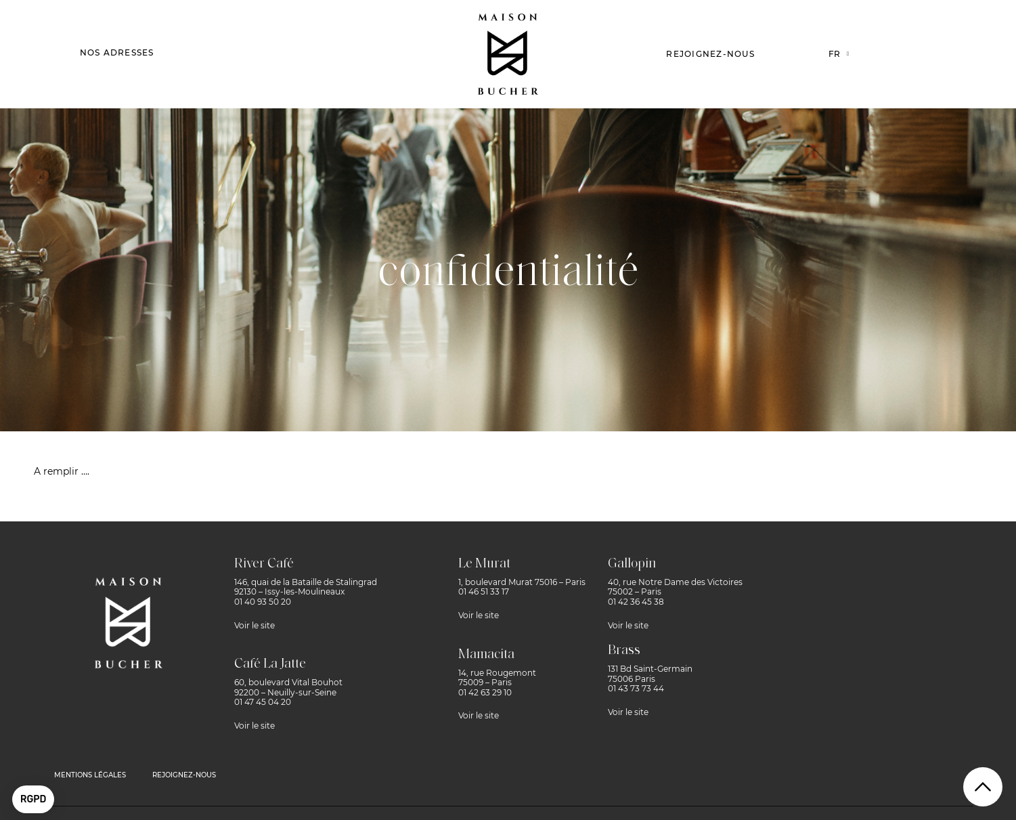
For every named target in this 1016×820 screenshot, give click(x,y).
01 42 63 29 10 (485, 692)
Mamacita (486, 655)
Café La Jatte (270, 664)
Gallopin (632, 564)
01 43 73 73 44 (636, 688)
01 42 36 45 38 (636, 602)
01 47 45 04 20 (262, 702)
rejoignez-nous (184, 775)
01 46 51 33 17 (483, 591)
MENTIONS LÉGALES (90, 775)
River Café (264, 564)
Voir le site (254, 625)
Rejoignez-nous (710, 54)
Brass (624, 650)
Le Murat (484, 564)
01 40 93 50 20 (262, 602)
